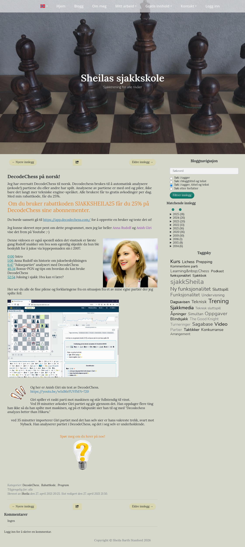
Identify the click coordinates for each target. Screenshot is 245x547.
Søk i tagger (182, 177)
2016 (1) (177, 239)
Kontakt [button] (187, 6)
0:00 (10, 256)
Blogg (79, 6)
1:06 (10, 261)
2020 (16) (178, 232)
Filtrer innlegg (182, 195)
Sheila (26, 494)
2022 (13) (178, 225)
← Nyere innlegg (23, 162)
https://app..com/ (67, 220)
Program (63, 485)
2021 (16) (178, 228)
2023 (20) (179, 221)
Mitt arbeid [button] (124, 6)
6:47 (10, 265)
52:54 (11, 277)
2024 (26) (179, 218)
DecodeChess (31, 485)
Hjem (61, 6)
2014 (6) (178, 246)
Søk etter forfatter (186, 188)
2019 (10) (178, 235)
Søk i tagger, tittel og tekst (191, 184)
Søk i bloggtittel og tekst (190, 181)
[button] (44, 6)
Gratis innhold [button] (157, 6)
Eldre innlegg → (142, 162)
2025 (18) (178, 214)
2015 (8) (178, 242)
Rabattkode (48, 485)
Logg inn (212, 6)
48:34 (11, 269)
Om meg (99, 6)
